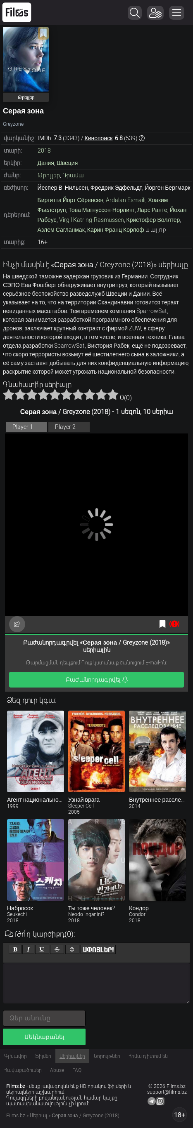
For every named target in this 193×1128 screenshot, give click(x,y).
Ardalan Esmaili (125, 200)
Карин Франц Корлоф (115, 229)
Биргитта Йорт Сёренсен (71, 200)
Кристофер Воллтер (153, 220)
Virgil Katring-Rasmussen (91, 220)
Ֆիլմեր (43, 1056)
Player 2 (65, 427)
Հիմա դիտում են (148, 1056)
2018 (44, 150)
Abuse (57, 1070)
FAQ (76, 1070)
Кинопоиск (99, 138)
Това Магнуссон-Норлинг (102, 210)
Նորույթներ (106, 1056)
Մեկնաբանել (44, 1037)
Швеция (67, 163)
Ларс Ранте (152, 210)
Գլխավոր (15, 1056)
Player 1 (22, 427)
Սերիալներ (72, 1056)
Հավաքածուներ (23, 1070)
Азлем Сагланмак (61, 229)
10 (113, 394)
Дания (46, 163)
